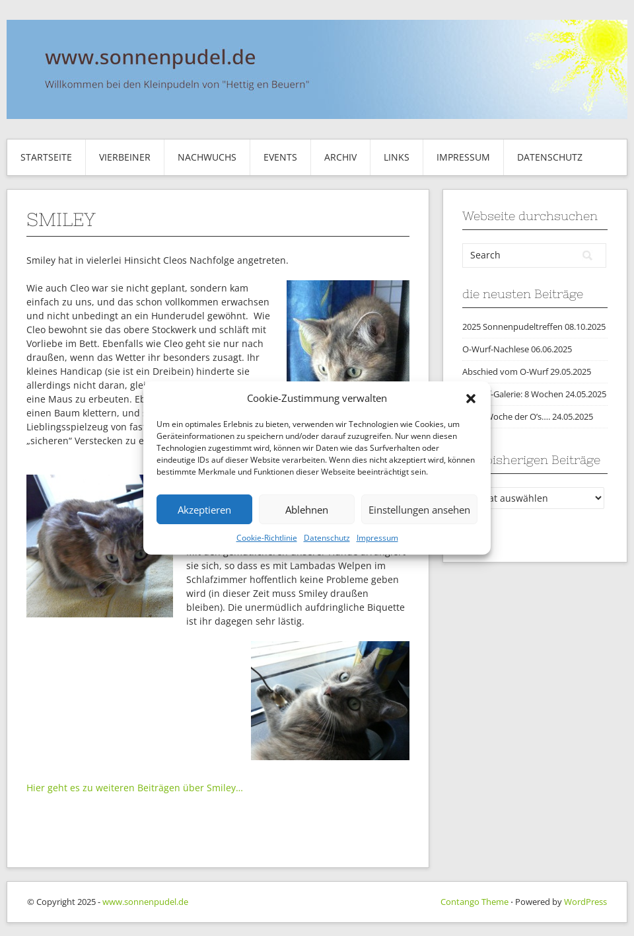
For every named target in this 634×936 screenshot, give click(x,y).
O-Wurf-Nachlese (495, 349)
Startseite (46, 157)
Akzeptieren (204, 509)
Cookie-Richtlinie (266, 537)
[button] (470, 398)
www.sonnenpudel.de (145, 902)
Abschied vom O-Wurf (505, 371)
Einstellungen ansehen (419, 509)
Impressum (377, 537)
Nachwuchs (207, 157)
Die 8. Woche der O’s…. (506, 416)
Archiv (340, 157)
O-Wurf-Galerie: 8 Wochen (512, 394)
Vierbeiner (125, 157)
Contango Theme (474, 902)
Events (280, 157)
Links (396, 157)
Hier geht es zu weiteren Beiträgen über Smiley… (134, 787)
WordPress (585, 902)
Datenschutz (327, 537)
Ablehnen (306, 509)
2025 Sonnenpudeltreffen (512, 326)
